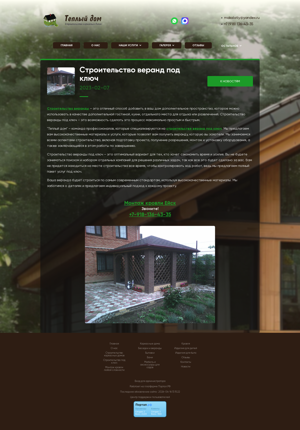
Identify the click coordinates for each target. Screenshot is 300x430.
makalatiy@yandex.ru (242, 17)
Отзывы (198, 45)
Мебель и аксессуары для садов (150, 365)
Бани (150, 357)
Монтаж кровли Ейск (150, 203)
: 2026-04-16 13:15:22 (168, 391)
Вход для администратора (150, 381)
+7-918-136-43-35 (150, 214)
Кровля (186, 343)
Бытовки (150, 353)
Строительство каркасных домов (114, 354)
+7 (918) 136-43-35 (238, 24)
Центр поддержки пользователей (150, 397)
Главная (67, 45)
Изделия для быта (185, 353)
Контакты (185, 362)
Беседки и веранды (150, 348)
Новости (185, 366)
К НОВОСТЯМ (230, 81)
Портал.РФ (164, 386)
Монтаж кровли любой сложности (114, 368)
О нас (95, 45)
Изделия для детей (185, 348)
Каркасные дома (150, 343)
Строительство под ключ (114, 361)
